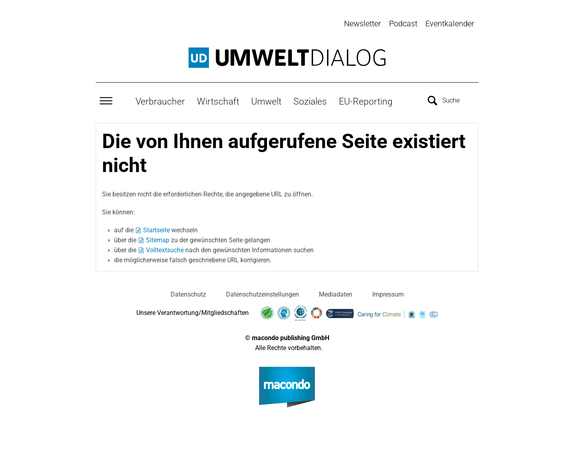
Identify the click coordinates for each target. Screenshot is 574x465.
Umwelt (266, 100)
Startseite (156, 228)
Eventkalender (449, 23)
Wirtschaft (218, 100)
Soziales (310, 100)
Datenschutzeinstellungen (262, 293)
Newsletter (362, 23)
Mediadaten (335, 293)
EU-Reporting (366, 100)
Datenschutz (188, 293)
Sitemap (157, 238)
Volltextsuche (165, 248)
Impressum (388, 293)
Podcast (403, 23)
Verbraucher (160, 100)
